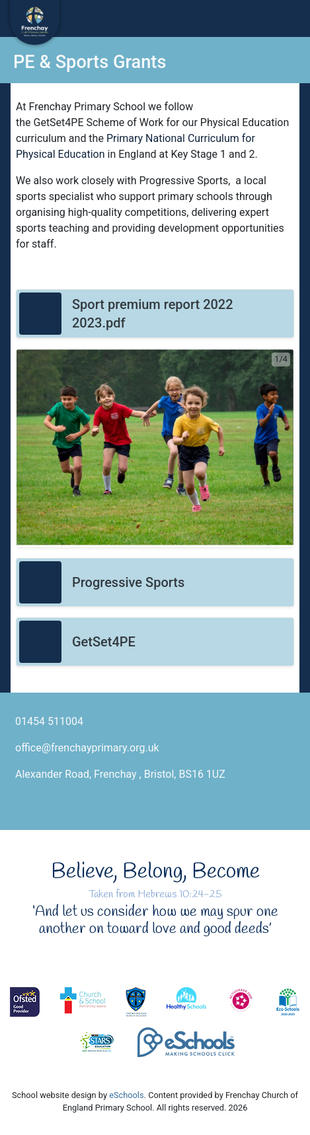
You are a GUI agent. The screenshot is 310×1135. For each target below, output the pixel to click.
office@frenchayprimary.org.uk (87, 747)
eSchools (126, 1095)
